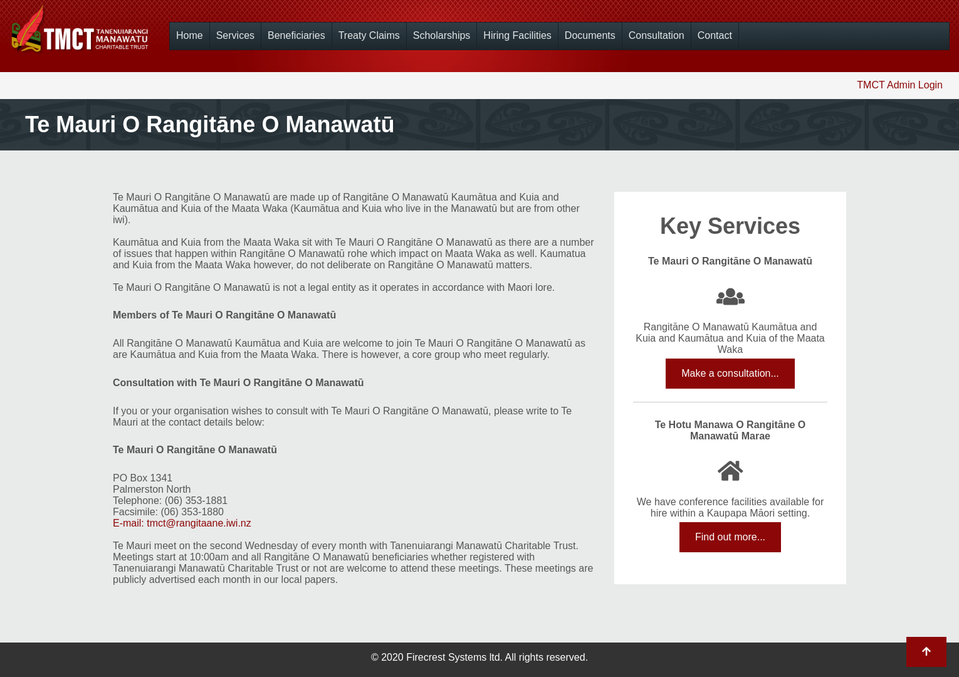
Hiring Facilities (517, 35)
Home (189, 35)
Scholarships (442, 35)
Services (235, 35)
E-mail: (130, 523)
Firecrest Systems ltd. (454, 657)
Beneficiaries (296, 35)
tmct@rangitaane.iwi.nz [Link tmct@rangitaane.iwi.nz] (199, 523)
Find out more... (730, 537)
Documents (590, 35)
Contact (715, 35)
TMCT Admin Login (900, 85)
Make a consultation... (730, 373)
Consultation (656, 35)
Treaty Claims (369, 35)
